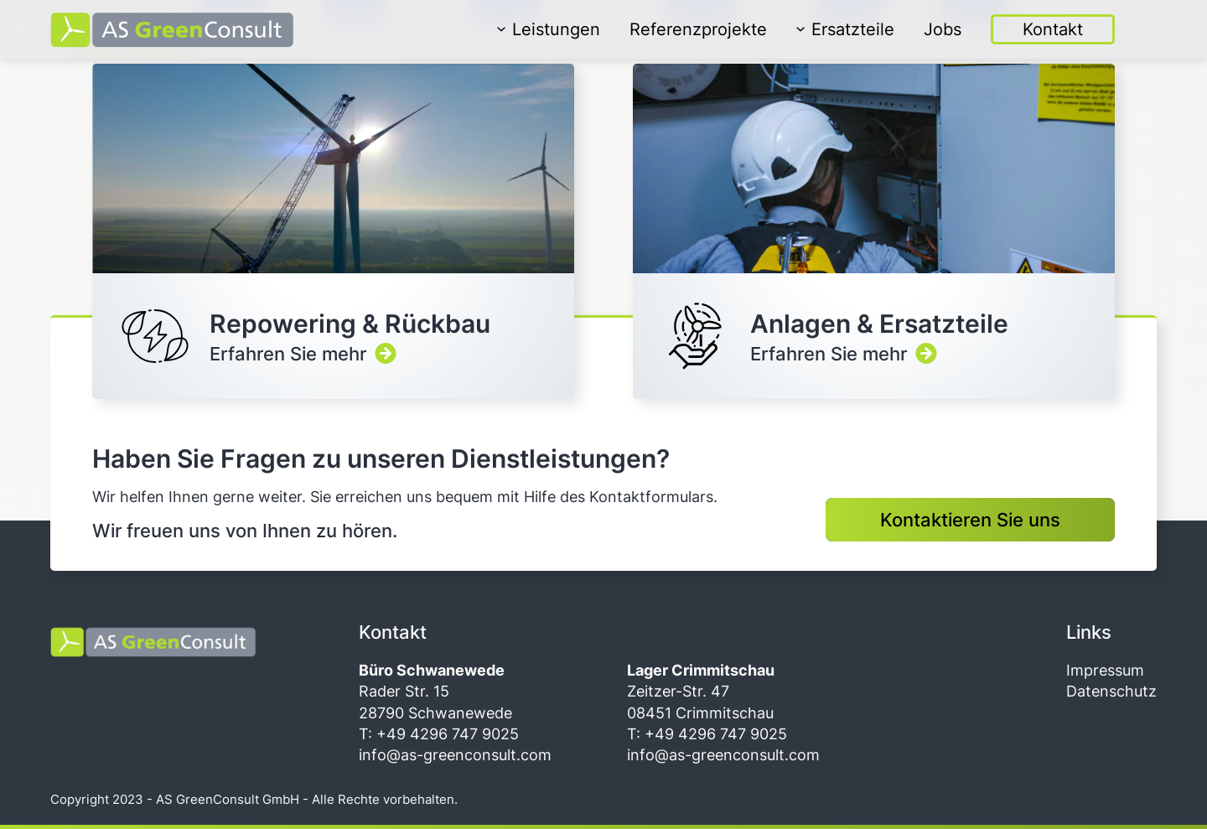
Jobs (942, 29)
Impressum (1105, 670)
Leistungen (548, 29)
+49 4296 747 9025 (445, 734)
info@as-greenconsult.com (455, 755)
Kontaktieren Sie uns (970, 520)
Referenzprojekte (698, 29)
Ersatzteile (845, 29)
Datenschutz (1111, 691)
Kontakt (1053, 29)
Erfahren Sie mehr (333, 231)
